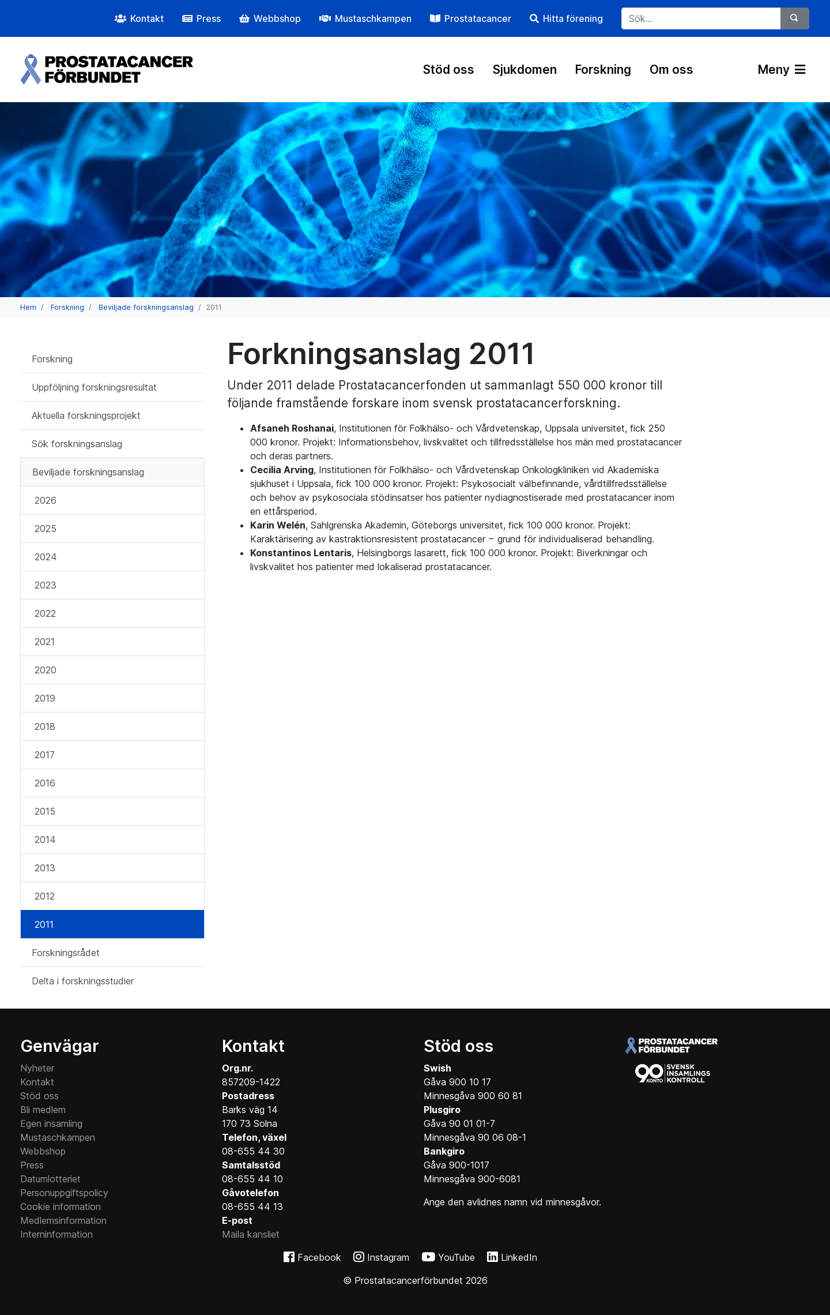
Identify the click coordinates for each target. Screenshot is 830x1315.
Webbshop (43, 1151)
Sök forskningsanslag (77, 443)
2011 (44, 924)
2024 (46, 557)
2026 (45, 500)
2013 (45, 868)
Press (32, 1165)
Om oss (671, 69)
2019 (45, 698)
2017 (45, 754)
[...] (701, 18)
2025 (45, 528)
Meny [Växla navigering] (781, 69)
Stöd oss (448, 69)
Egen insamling (51, 1123)
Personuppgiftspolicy (64, 1192)
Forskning (603, 69)
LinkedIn (519, 1257)
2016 (45, 783)
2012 (45, 896)
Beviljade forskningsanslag (146, 307)
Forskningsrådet (66, 952)
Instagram (388, 1257)
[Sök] (794, 18)
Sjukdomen (525, 69)
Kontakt (37, 1082)
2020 (45, 670)
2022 (45, 613)
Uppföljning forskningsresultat (94, 387)
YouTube (456, 1257)
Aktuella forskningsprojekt (86, 415)
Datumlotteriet (50, 1179)
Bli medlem (43, 1109)
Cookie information (60, 1206)
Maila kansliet (251, 1234)
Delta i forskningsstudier (83, 981)
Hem (28, 307)
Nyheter (37, 1068)
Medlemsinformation (63, 1220)
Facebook (319, 1257)
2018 (45, 726)
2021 (45, 641)
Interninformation (56, 1234)
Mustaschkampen (57, 1137)
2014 (45, 839)
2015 (45, 811)
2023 (45, 585)
